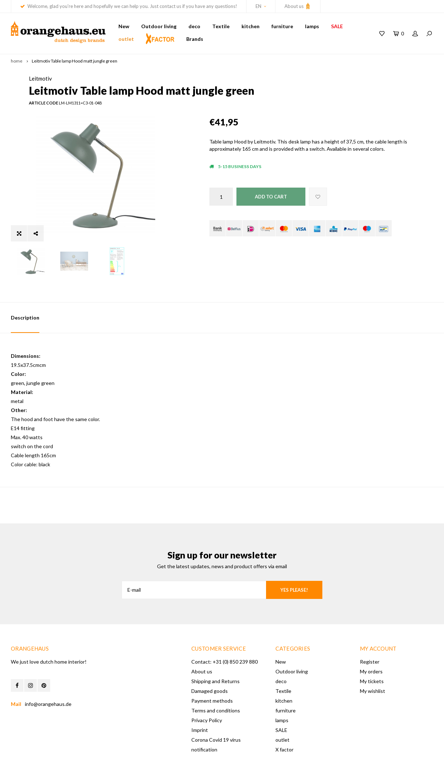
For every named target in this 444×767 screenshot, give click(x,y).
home (16, 61)
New (123, 26)
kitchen (250, 26)
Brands (194, 39)
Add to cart (271, 208)
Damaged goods (209, 663)
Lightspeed (119, 756)
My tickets (372, 653)
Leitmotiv (220, 78)
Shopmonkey (171, 756)
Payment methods (212, 672)
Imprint (199, 702)
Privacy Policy (206, 692)
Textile (221, 26)
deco (194, 26)
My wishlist (372, 663)
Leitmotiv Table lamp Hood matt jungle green (74, 61)
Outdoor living (159, 26)
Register (369, 633)
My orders (371, 643)
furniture (282, 26)
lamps (312, 26)
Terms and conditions (215, 682)
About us (297, 6)
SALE (337, 26)
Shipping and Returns (215, 653)
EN (261, 6)
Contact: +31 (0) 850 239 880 (224, 633)
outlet (126, 39)
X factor (284, 721)
